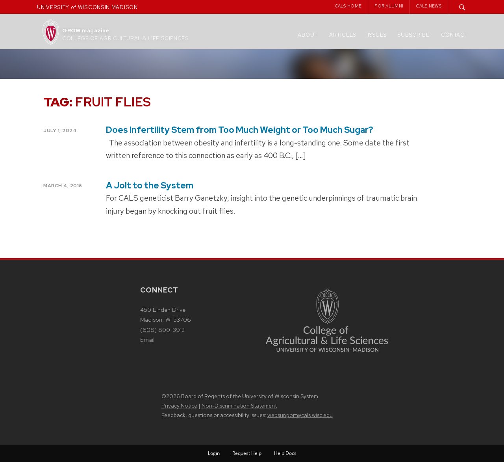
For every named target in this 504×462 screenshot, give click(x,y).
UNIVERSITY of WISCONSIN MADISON (87, 7)
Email (147, 340)
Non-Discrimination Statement (239, 405)
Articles (342, 35)
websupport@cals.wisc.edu (300, 415)
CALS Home (348, 6)
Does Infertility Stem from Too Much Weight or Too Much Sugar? (239, 130)
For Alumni (388, 6)
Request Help (246, 453)
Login (214, 453)
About (308, 35)
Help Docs (285, 453)
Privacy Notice (179, 405)
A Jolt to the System (149, 185)
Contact (454, 35)
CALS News (428, 6)
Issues (377, 35)
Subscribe (414, 35)
